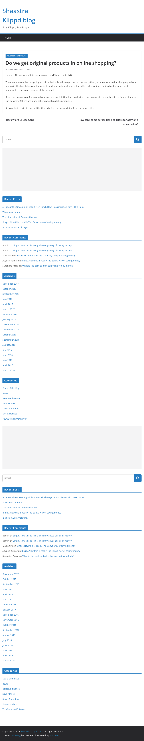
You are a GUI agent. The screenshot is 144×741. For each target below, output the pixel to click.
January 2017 (9, 319)
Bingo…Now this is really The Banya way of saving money (31, 222)
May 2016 (7, 360)
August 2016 (8, 344)
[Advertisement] (72, 169)
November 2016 (10, 329)
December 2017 (10, 283)
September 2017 (10, 293)
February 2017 (9, 314)
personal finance (11, 398)
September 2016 (10, 339)
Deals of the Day (10, 388)
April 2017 (7, 304)
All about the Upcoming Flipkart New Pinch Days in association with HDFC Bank (43, 206)
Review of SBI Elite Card (18, 120)
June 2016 (7, 355)
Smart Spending (10, 408)
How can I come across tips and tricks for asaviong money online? (110, 122)
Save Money (8, 403)
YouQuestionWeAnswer (16, 56)
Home (8, 37)
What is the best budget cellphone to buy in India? (48, 265)
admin (29, 69)
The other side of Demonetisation (19, 217)
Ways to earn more (12, 212)
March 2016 (8, 370)
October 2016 (9, 334)
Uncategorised (9, 413)
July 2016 (7, 349)
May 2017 (7, 299)
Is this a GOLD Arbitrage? (15, 227)
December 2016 (10, 324)
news (5, 393)
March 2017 (8, 309)
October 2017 (9, 288)
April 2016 (7, 365)
